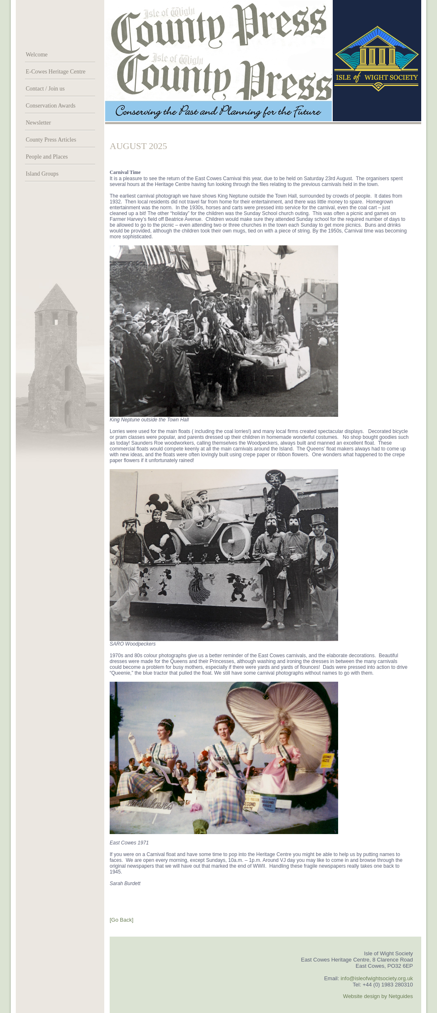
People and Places (47, 157)
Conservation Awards (51, 106)
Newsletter (38, 123)
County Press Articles (51, 140)
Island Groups (42, 174)
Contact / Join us (45, 89)
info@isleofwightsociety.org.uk (377, 978)
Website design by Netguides (378, 996)
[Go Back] (121, 920)
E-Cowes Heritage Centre (56, 72)
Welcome (37, 54)
